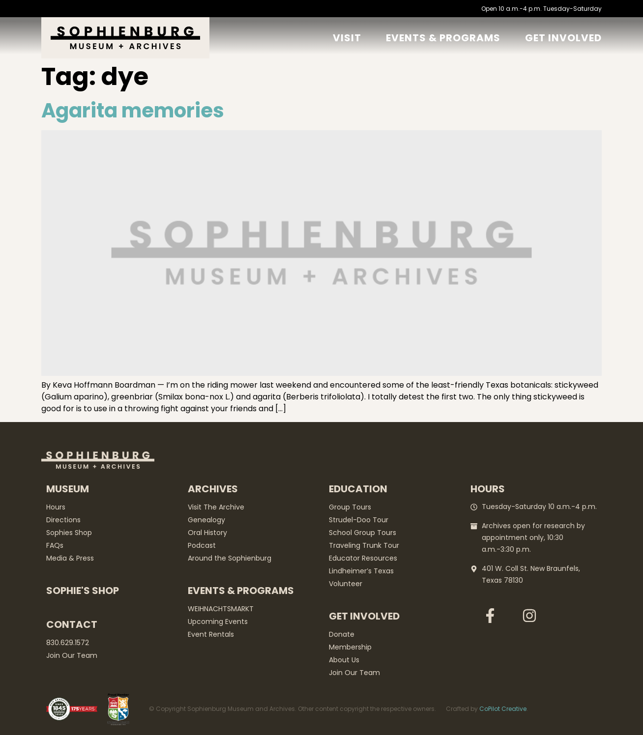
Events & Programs (443, 38)
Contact (71, 624)
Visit (347, 38)
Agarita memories (132, 110)
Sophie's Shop (82, 590)
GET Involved (563, 38)
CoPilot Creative (502, 709)
